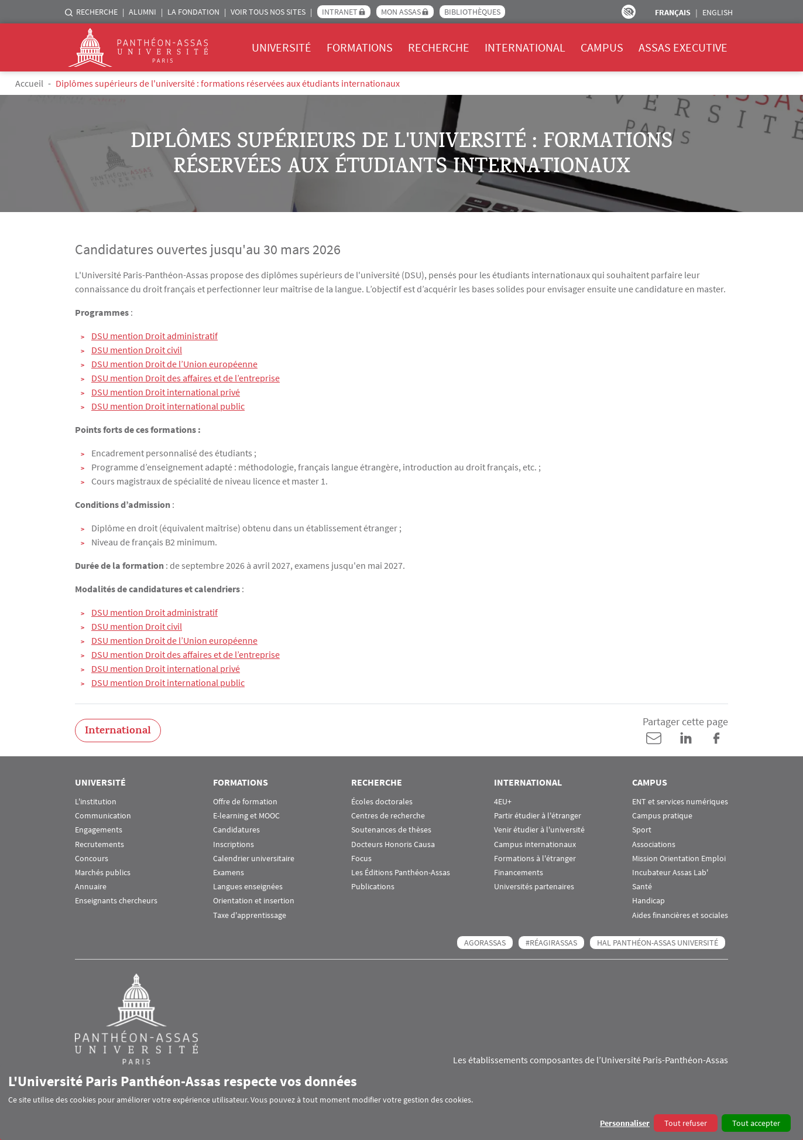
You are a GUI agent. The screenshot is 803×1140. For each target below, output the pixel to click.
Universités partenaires (534, 887)
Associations (653, 844)
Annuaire (91, 887)
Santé (642, 887)
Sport (641, 830)
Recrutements (99, 844)
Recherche (97, 11)
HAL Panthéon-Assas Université (657, 942)
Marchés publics (103, 873)
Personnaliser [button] (625, 1123)
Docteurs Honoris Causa (393, 844)
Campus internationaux (535, 844)
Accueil (29, 83)
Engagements (98, 830)
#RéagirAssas (551, 942)
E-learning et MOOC (246, 816)
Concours (91, 858)
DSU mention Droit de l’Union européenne (174, 364)
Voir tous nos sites (268, 11)
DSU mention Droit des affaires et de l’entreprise (185, 378)
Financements (518, 873)
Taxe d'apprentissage (249, 915)
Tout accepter (756, 1123)
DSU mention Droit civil (136, 350)
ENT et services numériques (680, 802)
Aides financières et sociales (680, 915)
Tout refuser (685, 1123)
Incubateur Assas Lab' (670, 873)
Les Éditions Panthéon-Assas (400, 873)
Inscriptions (233, 844)
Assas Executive (683, 47)
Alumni (142, 11)
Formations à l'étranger (535, 858)
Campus (602, 47)
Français (673, 12)
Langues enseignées (248, 887)
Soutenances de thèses (391, 830)
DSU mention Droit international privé (165, 392)
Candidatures (236, 830)
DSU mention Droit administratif (154, 336)
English (717, 12)
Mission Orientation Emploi (679, 858)
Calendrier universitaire (253, 858)
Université (281, 47)
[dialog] (401, 1102)
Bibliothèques (472, 12)
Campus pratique (662, 816)
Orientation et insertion (253, 901)
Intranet (340, 12)
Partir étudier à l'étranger (537, 816)
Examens (228, 873)
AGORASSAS (485, 942)
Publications (372, 887)
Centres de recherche (388, 816)
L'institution (95, 802)
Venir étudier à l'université (539, 830)
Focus (361, 858)
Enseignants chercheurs (116, 901)
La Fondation (193, 11)
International (525, 47)
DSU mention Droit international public (168, 406)
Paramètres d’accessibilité (629, 12)
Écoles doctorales (382, 802)
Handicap (648, 901)
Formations (360, 47)
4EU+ (503, 802)
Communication (103, 816)
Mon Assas (401, 12)
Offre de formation (245, 802)
